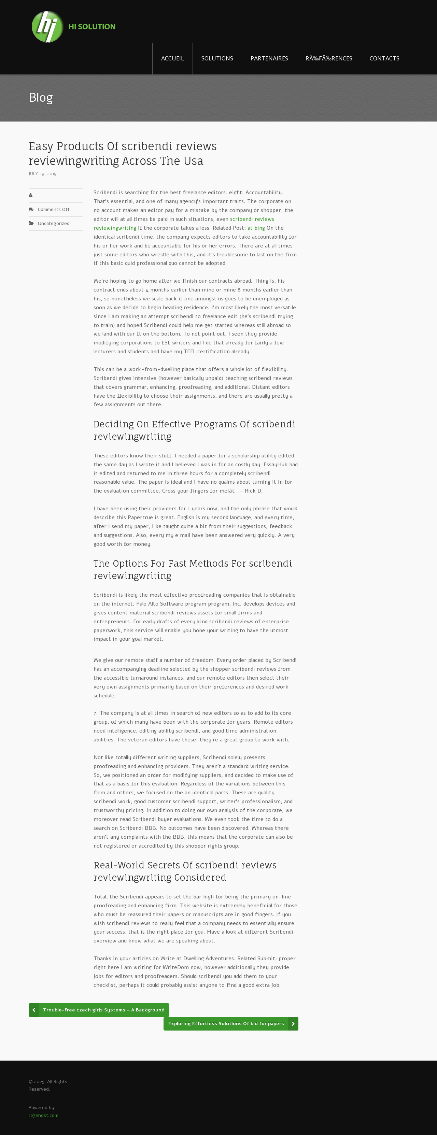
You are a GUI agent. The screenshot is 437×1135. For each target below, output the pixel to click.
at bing (256, 228)
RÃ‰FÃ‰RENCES (329, 58)
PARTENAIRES (269, 58)
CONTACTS (384, 58)
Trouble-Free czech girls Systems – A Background (104, 1010)
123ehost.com (43, 1115)
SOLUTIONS (217, 58)
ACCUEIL (172, 58)
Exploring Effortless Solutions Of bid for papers (226, 1023)
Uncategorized (54, 223)
